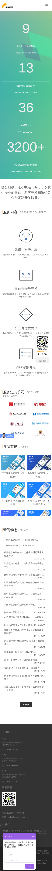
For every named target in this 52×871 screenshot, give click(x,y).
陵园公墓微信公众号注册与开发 (19, 604)
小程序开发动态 (31, 540)
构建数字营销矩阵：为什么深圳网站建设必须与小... (24, 554)
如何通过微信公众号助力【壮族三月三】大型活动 (24, 595)
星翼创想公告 (28, 545)
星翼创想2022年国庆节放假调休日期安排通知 (24, 642)
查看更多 (26, 705)
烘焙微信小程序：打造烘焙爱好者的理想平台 (24, 565)
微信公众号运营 (13, 540)
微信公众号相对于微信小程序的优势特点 (24, 574)
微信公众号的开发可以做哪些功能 (20, 660)
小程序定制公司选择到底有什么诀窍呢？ (24, 617)
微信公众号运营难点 (14, 612)
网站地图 (45, 853)
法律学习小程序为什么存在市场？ (20, 652)
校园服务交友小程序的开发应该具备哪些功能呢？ (24, 631)
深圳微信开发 (8, 831)
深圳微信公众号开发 (23, 831)
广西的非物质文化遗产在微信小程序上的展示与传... (24, 584)
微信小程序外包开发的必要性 (18, 625)
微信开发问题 (12, 545)
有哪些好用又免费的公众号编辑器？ (21, 668)
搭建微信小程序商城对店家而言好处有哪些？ (24, 677)
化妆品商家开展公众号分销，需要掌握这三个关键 (24, 688)
